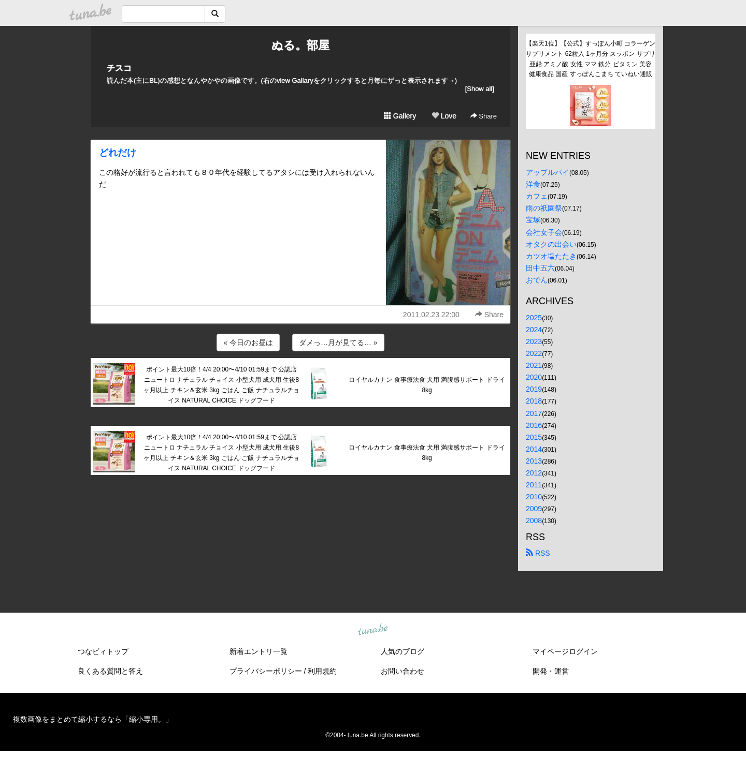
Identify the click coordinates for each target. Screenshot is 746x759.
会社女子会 (544, 232)
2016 (534, 425)
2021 (534, 365)
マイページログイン (565, 651)
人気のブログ (402, 651)
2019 (534, 389)
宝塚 (533, 220)
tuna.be (372, 630)
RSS (538, 553)
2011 (534, 485)
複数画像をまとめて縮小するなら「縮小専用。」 (93, 719)
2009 (534, 508)
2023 (534, 341)
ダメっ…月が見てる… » (338, 342)
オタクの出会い (551, 244)
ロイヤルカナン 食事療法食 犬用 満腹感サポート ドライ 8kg (427, 385)
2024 (534, 329)
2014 (534, 449)
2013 (534, 461)
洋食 (533, 184)
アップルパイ (547, 172)
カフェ (537, 196)
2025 (534, 318)
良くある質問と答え (110, 671)
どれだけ (117, 152)
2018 (534, 401)
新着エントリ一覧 (258, 651)
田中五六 (540, 268)
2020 (534, 377)
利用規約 (322, 671)
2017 (534, 413)
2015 (534, 437)
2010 (534, 497)
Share (483, 116)
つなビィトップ (103, 651)
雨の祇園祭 (544, 208)
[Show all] (479, 89)
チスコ (119, 68)
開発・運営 (551, 671)
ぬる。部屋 (300, 45)
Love (444, 116)
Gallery (400, 116)
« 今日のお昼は (248, 342)
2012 (534, 473)
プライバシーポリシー (265, 671)
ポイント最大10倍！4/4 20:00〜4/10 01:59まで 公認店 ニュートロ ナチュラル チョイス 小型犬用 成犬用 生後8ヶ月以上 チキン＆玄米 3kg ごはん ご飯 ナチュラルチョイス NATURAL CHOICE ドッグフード (221, 385)
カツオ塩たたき (551, 256)
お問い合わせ (402, 671)
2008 (534, 520)
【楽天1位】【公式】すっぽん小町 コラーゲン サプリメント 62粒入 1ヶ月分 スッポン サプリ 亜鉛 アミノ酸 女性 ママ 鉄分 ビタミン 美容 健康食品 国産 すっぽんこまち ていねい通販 (590, 59)
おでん (537, 280)
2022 (534, 353)
